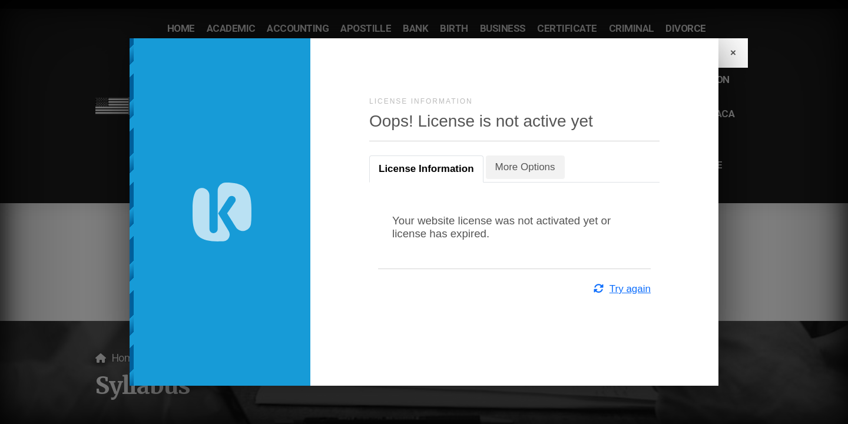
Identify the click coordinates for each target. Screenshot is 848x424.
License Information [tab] (426, 168)
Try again (621, 288)
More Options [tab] (525, 167)
